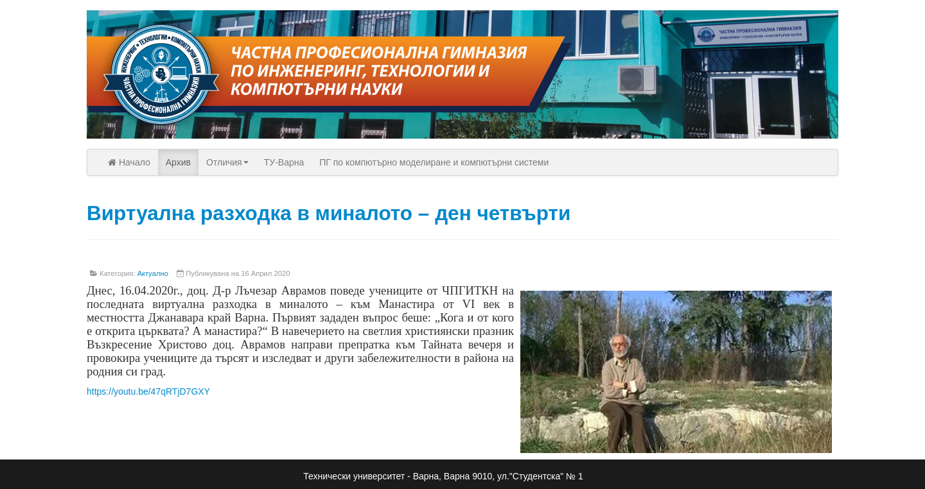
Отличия (227, 162)
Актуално (152, 273)
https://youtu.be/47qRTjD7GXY (148, 391)
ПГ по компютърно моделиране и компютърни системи (434, 162)
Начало (129, 162)
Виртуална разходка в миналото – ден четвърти (328, 213)
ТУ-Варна (284, 162)
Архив (178, 162)
